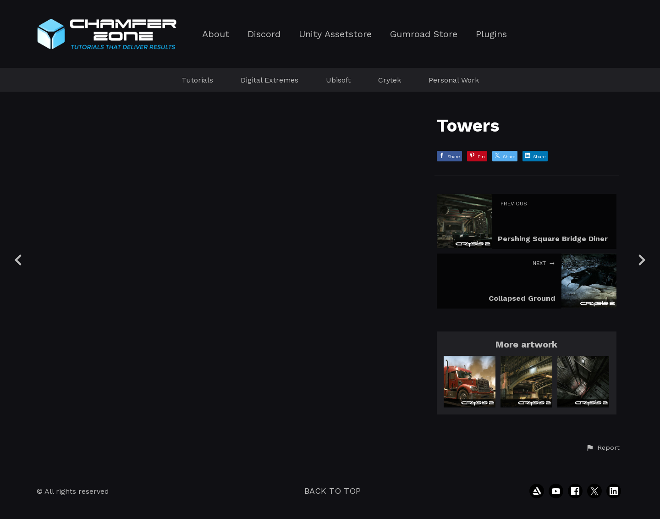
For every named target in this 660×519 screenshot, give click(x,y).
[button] (602, 448)
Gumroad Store (423, 34)
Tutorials (197, 80)
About (215, 34)
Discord (264, 34)
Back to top (332, 491)
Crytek (389, 80)
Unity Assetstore (335, 34)
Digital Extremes (269, 80)
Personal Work (454, 80)
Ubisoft (338, 80)
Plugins (491, 34)
